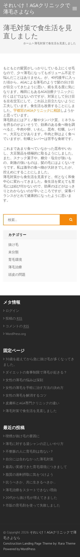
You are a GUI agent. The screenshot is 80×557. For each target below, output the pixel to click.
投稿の (14, 318)
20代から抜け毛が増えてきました (31, 497)
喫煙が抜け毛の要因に (23, 436)
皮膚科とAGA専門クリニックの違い (32, 403)
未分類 (13, 252)
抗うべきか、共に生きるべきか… (31, 482)
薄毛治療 (15, 267)
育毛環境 (15, 259)
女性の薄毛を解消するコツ (26, 395)
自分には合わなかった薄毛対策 (29, 459)
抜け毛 (13, 244)
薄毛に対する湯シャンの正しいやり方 (35, 443)
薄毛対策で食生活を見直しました (31, 411)
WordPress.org (16, 334)
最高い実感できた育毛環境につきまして (36, 467)
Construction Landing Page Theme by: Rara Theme (39, 543)
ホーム (27, 43)
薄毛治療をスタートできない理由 (31, 490)
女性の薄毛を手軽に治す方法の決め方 (35, 387)
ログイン (12, 310)
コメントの (17, 326)
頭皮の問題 (16, 274)
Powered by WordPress (19, 549)
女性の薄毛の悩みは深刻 (24, 380)
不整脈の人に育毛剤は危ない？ (29, 451)
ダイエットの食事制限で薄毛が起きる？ (36, 372)
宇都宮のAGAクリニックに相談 (36, 110)
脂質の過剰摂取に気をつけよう (29, 474)
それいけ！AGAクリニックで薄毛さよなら (36, 8)
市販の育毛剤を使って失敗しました (33, 505)
